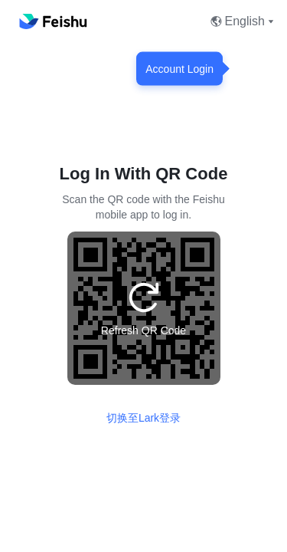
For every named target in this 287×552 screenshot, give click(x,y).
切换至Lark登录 (143, 418)
